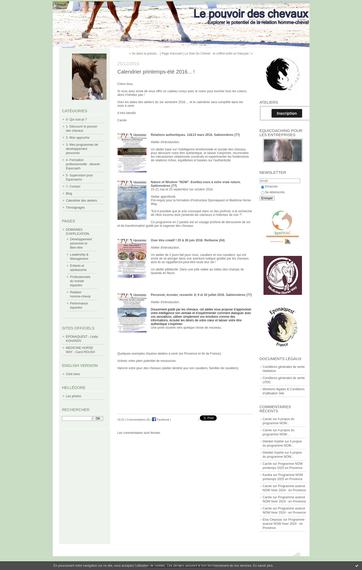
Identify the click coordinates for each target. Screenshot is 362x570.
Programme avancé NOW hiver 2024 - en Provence (284, 524)
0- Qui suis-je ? (76, 119)
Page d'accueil (172, 53)
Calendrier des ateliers (81, 200)
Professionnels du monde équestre (80, 281)
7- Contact (73, 186)
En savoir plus (263, 565)
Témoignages (75, 207)
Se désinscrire (273, 192)
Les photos (73, 396)
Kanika (267, 475)
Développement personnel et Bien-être (81, 243)
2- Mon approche (78, 138)
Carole (267, 419)
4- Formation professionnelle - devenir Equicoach (83, 164)
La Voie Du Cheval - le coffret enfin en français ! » (219, 53)
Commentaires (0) (138, 419)
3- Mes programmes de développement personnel (82, 149)
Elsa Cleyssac (272, 519)
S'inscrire (269, 186)
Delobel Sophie (273, 441)
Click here (73, 374)
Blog (69, 193)
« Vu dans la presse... (144, 53)
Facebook (160, 419)
